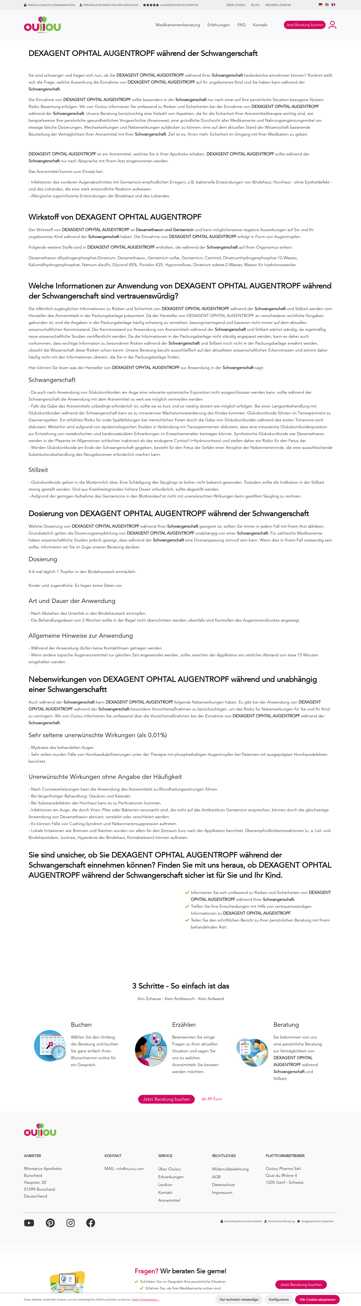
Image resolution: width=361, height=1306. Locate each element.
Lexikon (165, 1184)
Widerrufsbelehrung (230, 1169)
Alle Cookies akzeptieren (317, 1299)
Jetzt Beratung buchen (166, 1099)
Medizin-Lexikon (278, 5)
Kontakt (260, 24)
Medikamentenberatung (178, 24)
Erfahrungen (218, 24)
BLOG (255, 5)
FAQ (241, 24)
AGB (216, 1176)
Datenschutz (223, 1184)
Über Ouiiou (235, 5)
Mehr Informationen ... (146, 1299)
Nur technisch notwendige (239, 1299)
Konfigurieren (279, 1299)
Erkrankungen (171, 1176)
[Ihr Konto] (332, 25)
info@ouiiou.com (130, 1168)
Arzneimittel (169, 1200)
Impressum (222, 1192)
